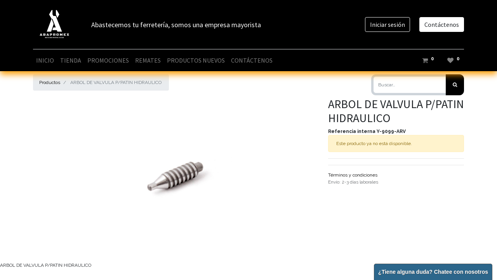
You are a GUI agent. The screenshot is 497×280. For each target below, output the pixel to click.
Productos (49, 82)
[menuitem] (45, 60)
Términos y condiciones (352, 175)
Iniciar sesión (387, 24)
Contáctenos (441, 24)
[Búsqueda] (455, 84)
